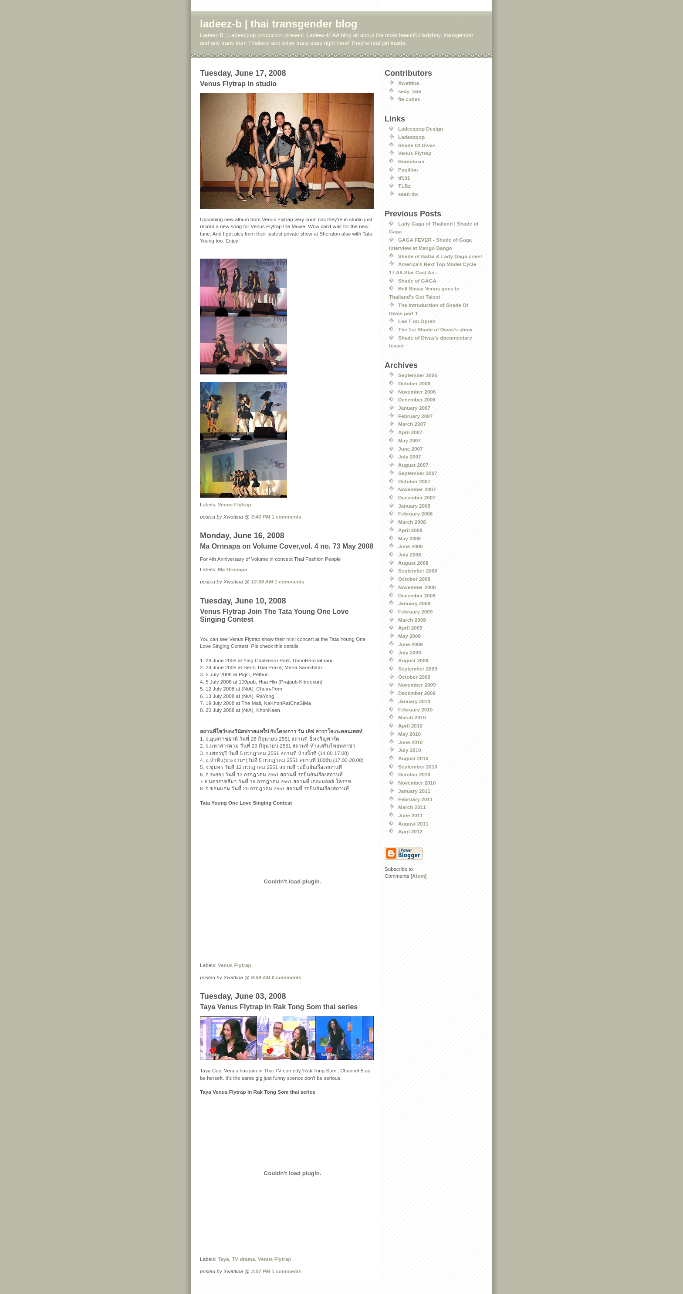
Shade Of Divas (417, 145)
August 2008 (413, 563)
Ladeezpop (411, 137)
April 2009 (410, 627)
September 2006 (417, 375)
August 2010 (413, 758)
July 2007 (409, 456)
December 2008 (417, 595)
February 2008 (415, 513)
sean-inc (408, 194)
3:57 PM (260, 1271)
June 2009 (410, 644)
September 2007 (417, 473)
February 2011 (415, 799)
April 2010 (410, 725)
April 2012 (410, 831)
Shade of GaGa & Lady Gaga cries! (440, 256)
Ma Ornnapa (232, 569)
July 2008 (409, 554)
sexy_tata (409, 91)
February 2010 (415, 709)
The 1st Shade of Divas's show (435, 329)
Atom (418, 876)
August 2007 (413, 465)
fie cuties (409, 99)
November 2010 (417, 782)
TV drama (243, 1259)
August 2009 (413, 660)
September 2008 (417, 570)
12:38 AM (262, 581)
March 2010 (412, 717)
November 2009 (417, 684)
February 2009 (415, 611)
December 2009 (417, 693)
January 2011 (414, 791)
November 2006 (417, 391)
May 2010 (409, 734)
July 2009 (409, 652)
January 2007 (414, 408)
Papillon (408, 169)
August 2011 (413, 823)
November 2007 (417, 489)
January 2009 (414, 603)
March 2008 (412, 522)
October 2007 (414, 481)
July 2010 (409, 750)
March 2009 (412, 620)
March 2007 (412, 424)
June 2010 (410, 742)
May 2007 (409, 440)
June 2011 (410, 815)
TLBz (404, 186)
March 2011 (412, 807)
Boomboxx (411, 161)
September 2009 (417, 668)
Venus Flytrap (234, 504)
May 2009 (409, 636)
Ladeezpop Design (420, 128)
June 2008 (410, 546)
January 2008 (414, 506)
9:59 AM (260, 977)
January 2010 (414, 701)
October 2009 (414, 677)
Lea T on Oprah (417, 321)
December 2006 (417, 399)
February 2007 (415, 416)
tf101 (404, 178)
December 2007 (417, 497)
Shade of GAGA (417, 280)
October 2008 (414, 579)
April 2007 (410, 432)
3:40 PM (260, 516)
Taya (223, 1259)
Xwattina (408, 83)
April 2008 (410, 530)
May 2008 (409, 538)
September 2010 (417, 766)
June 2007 (410, 449)
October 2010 (414, 774)
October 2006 (414, 383)
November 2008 (417, 587)
